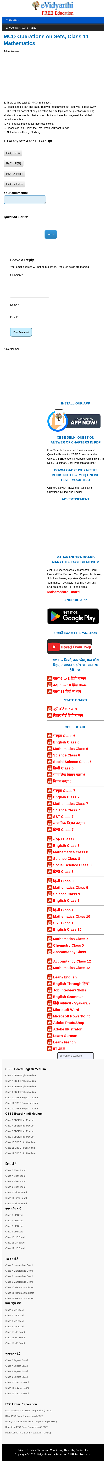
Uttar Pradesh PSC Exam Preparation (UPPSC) (29, 1416)
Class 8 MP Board (14, 1326)
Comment (16, 276)
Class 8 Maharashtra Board (19, 1281)
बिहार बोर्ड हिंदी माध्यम (68, 721)
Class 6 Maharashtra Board (19, 1270)
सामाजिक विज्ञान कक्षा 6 (69, 780)
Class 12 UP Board (15, 1253)
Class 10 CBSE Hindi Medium (20, 1147)
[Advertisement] (34, 76)
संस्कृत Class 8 (64, 844)
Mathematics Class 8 (70, 857)
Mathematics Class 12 (71, 973)
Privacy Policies (27, 1455)
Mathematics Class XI (71, 944)
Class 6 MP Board (14, 1315)
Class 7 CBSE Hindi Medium (19, 1131)
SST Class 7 (63, 822)
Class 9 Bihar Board (15, 1192)
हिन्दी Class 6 (63, 774)
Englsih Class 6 (66, 748)
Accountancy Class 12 (72, 967)
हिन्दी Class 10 (64, 915)
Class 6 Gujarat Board (16, 1365)
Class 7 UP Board (14, 1226)
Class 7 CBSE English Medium (20, 1086)
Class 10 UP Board (15, 1242)
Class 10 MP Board (15, 1337)
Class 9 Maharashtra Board (19, 1287)
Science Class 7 (66, 816)
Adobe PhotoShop (68, 1028)
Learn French (64, 1048)
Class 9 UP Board (14, 1237)
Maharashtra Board (63, 597)
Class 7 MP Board (14, 1321)
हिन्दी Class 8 (63, 877)
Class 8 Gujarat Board (16, 1376)
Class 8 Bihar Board (15, 1186)
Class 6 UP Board (14, 1220)
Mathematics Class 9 (70, 893)
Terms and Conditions (49, 1455)
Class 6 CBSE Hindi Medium (19, 1125)
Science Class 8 (66, 864)
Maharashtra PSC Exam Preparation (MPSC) (28, 1438)
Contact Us (82, 1455)
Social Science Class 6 (72, 767)
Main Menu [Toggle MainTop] (12, 20)
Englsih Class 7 (66, 803)
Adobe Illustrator (67, 1035)
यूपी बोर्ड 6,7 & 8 (65, 714)
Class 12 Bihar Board (16, 1209)
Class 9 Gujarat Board (16, 1382)
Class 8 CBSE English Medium (20, 1092)
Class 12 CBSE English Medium (21, 1114)
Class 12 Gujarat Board (17, 1399)
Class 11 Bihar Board (16, 1203)
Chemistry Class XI (69, 951)
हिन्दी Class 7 (63, 835)
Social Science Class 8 (72, 870)
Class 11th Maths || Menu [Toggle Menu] (21, 28)
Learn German (65, 1041)
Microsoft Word (66, 1015)
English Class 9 (66, 906)
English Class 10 (67, 935)
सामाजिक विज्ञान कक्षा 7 (69, 829)
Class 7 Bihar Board (15, 1181)
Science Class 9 (66, 899)
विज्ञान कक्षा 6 (62, 787)
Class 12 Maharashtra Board (19, 1303)
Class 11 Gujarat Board (17, 1393)
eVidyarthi (41, 1459)
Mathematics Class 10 (71, 922)
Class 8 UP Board (14, 1231)
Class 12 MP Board (15, 1348)
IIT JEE (59, 1054)
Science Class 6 (66, 761)
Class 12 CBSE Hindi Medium (20, 1158)
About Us (68, 1455)
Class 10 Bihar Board (16, 1198)
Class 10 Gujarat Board (17, 1387)
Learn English (65, 983)
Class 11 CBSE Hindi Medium (20, 1153)
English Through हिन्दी (71, 989)
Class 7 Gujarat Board (16, 1371)
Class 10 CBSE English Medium (21, 1103)
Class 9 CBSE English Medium (20, 1097)
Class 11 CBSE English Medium (21, 1108)
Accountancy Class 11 (72, 957)
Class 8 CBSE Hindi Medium (19, 1136)
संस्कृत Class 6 (64, 741)
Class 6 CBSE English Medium (20, 1081)
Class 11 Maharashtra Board (19, 1298)
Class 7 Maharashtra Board (19, 1276)
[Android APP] (73, 631)
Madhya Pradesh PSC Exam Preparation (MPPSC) (31, 1427)
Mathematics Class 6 (70, 754)
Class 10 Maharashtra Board (19, 1292)
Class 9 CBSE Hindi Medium (19, 1142)
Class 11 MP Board (15, 1343)
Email (14, 322)
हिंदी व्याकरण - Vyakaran (71, 1009)
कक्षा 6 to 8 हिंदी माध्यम (69, 684)
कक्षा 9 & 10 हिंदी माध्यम (70, 690)
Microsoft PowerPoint (71, 1022)
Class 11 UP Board (15, 1248)
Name (14, 310)
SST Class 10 (64, 928)
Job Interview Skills (69, 996)
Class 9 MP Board (14, 1332)
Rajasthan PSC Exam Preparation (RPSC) (26, 1432)
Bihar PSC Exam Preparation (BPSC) (24, 1421)
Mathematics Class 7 (70, 809)
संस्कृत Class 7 (64, 796)
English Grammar (68, 1002)
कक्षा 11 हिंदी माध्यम (67, 697)
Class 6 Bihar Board (15, 1175)
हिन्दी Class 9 (63, 886)
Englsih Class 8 (66, 851)
